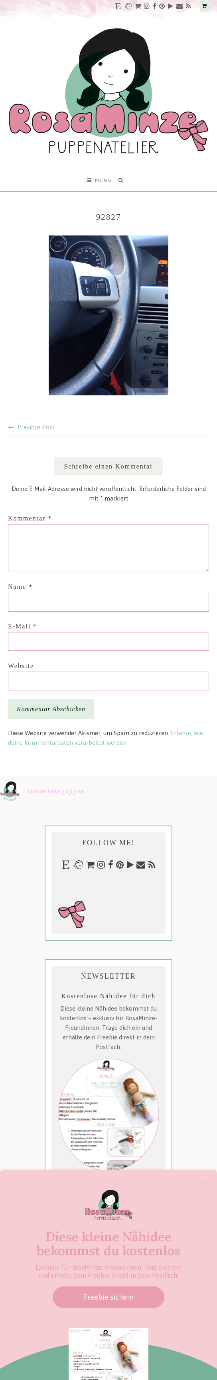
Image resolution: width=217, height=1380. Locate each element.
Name (20, 586)
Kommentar (30, 518)
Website (21, 665)
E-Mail (22, 626)
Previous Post (36, 427)
